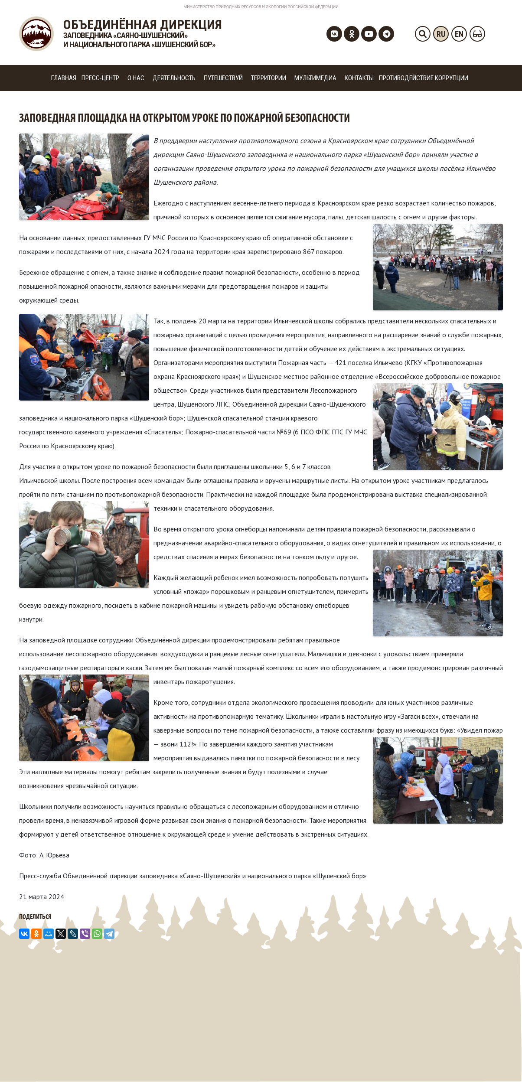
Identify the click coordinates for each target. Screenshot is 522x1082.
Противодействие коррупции (423, 78)
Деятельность (174, 78)
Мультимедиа (315, 78)
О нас (135, 78)
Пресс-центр (100, 78)
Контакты (359, 78)
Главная (63, 78)
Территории (268, 78)
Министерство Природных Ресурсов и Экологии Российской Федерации (260, 7)
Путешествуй (223, 78)
